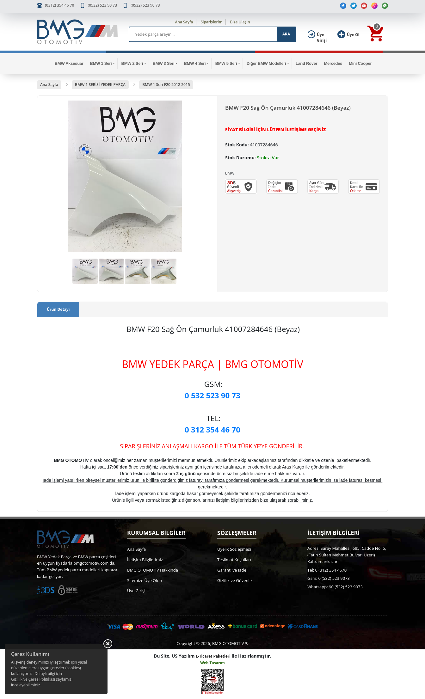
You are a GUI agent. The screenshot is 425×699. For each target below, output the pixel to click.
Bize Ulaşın (240, 22)
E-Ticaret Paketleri (213, 656)
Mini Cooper (360, 63)
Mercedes (333, 63)
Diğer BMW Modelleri (266, 63)
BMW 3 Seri (164, 63)
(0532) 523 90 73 (102, 5)
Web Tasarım (212, 662)
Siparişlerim (211, 22)
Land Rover (306, 63)
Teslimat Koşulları (234, 559)
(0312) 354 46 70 (59, 5)
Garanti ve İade (231, 570)
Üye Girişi (136, 590)
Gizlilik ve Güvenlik (235, 580)
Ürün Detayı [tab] (58, 309)
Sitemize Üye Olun (144, 580)
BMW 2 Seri (132, 63)
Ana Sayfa (184, 22)
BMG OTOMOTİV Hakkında (152, 570)
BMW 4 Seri (195, 63)
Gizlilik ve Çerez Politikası (33, 679)
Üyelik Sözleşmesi (234, 549)
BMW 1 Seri (101, 63)
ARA (286, 34)
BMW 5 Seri (226, 63)
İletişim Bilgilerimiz (145, 559)
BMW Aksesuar (69, 63)
